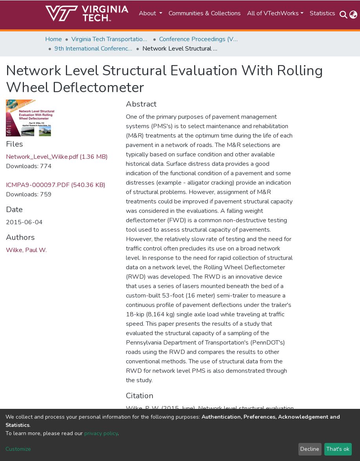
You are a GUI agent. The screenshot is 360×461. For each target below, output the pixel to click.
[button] (353, 15)
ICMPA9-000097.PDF (55, 185)
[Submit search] (343, 15)
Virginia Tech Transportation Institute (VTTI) (110, 39)
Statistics (322, 13)
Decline (309, 449)
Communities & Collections (205, 13)
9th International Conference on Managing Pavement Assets (94, 48)
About (148, 13)
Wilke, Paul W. (26, 250)
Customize (18, 449)
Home (53, 39)
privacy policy (101, 433)
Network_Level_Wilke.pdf (57, 156)
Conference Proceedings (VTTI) (198, 39)
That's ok (337, 449)
